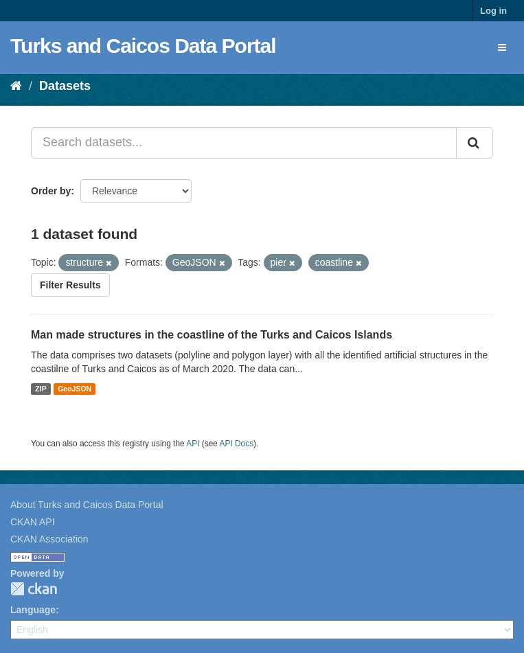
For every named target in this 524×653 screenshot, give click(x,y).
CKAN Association (49, 539)
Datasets (65, 86)
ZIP (40, 389)
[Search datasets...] (244, 143)
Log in (493, 10)
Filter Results (70, 284)
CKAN (33, 589)
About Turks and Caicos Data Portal (86, 504)
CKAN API (32, 521)
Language (33, 609)
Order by (51, 190)
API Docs (237, 443)
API (192, 443)
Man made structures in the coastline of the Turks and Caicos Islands (211, 335)
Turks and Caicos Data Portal (143, 45)
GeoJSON (74, 389)
